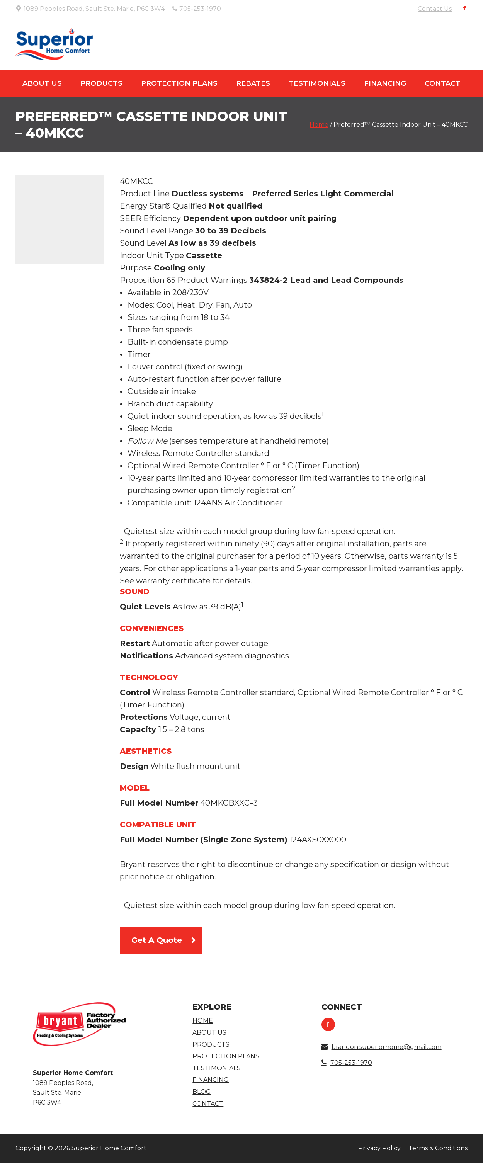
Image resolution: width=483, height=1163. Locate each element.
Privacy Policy (379, 1148)
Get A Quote (156, 940)
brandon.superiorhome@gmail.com (381, 1047)
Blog (201, 1091)
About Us (42, 83)
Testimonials (317, 83)
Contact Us (435, 8)
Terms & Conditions (438, 1148)
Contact (443, 83)
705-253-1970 (346, 1062)
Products (101, 83)
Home (319, 124)
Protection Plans (179, 83)
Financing (385, 83)
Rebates (253, 83)
